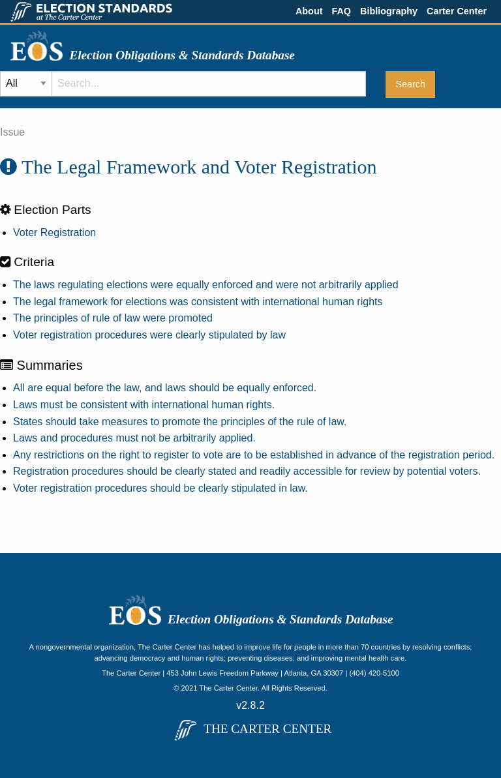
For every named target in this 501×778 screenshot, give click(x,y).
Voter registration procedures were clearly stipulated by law (149, 334)
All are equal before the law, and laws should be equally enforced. (164, 387)
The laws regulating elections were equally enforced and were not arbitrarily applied (206, 284)
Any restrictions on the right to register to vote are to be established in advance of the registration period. (253, 454)
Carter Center (457, 11)
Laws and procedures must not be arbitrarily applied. (134, 437)
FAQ (341, 11)
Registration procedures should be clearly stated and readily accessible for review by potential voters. (247, 471)
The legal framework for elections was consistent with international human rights (198, 301)
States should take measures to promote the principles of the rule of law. (179, 421)
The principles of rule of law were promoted (113, 317)
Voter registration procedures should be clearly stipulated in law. (160, 488)
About (309, 11)
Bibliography (389, 11)
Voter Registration (54, 232)
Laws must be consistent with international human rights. (144, 404)
